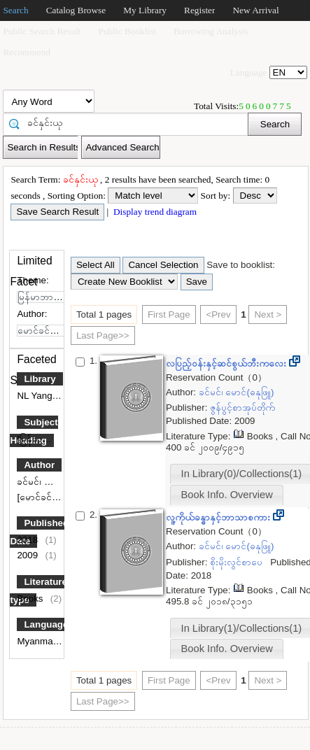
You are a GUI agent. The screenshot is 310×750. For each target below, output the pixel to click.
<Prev (218, 314)
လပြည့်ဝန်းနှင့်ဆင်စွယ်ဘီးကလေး (227, 363)
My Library (145, 10)
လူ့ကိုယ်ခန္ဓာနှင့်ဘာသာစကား (219, 517)
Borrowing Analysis (211, 31)
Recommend (26, 52)
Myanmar (37, 641)
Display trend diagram (154, 211)
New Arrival (255, 10)
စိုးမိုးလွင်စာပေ (237, 562)
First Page (169, 314)
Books (31, 598)
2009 (28, 555)
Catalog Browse (76, 10)
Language (46, 624)
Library (39, 379)
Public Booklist (128, 31)
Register (199, 10)
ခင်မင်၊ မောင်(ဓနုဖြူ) (55, 481)
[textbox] (130, 123)
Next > (267, 314)
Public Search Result (41, 31)
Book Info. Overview (227, 494)
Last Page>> (102, 335)
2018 (28, 540)
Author (39, 465)
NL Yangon (41, 395)
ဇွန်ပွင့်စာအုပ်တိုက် (244, 407)
